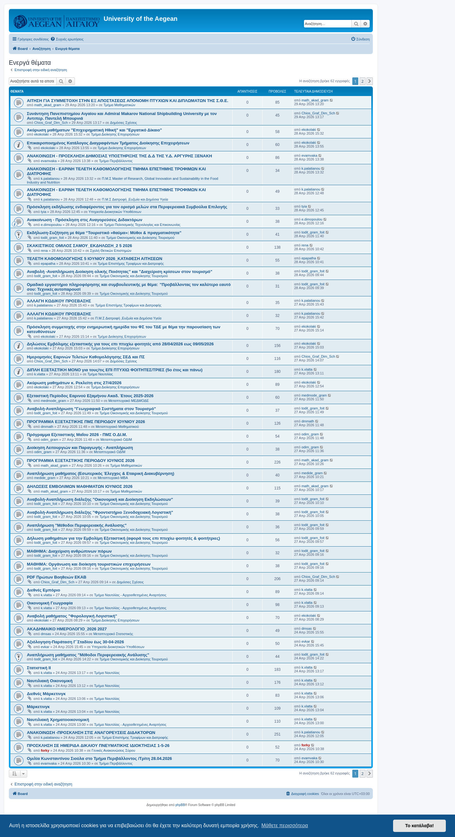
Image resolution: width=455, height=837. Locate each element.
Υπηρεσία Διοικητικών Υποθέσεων (114, 212)
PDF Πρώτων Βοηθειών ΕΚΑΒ (56, 577)
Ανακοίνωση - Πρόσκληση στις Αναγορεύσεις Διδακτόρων (84, 219)
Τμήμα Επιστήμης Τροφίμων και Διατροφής (131, 263)
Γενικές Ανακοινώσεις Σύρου (113, 750)
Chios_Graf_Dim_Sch (51, 122)
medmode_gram (53, 401)
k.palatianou (50, 178)
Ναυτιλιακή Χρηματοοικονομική (58, 719)
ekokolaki (41, 134)
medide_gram (44, 478)
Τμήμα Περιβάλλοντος (115, 161)
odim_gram (49, 439)
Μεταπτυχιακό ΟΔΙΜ (116, 439)
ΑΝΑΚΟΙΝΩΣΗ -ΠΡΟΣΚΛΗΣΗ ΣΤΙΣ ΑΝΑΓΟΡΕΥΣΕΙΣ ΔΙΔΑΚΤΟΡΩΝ (91, 732)
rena (44, 250)
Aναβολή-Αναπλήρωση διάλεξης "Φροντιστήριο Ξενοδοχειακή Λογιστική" (100, 512)
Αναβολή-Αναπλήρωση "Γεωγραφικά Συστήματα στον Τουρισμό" (91, 408)
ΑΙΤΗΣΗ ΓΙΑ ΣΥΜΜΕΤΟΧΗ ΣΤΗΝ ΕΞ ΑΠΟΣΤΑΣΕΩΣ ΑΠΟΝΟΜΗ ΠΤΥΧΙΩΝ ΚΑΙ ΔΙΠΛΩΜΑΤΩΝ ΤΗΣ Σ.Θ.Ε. (127, 100)
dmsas (46, 634)
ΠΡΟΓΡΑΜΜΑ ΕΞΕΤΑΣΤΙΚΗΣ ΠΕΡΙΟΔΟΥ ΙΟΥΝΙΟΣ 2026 (81, 460)
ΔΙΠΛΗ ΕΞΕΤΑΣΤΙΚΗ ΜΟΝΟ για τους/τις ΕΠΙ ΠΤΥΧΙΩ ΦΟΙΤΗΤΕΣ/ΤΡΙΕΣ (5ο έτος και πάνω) (115, 369)
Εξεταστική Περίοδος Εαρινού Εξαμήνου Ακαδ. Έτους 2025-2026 (90, 395)
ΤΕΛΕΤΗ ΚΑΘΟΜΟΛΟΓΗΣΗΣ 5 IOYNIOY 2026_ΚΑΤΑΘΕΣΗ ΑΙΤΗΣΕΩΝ (94, 258)
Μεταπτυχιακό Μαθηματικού (117, 426)
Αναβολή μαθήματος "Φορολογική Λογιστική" (72, 616)
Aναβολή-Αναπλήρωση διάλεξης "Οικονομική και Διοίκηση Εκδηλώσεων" (100, 499)
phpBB (180, 805)
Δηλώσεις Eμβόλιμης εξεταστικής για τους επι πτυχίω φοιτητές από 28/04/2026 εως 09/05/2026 (120, 344)
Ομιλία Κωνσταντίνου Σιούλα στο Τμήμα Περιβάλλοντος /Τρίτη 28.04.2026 (99, 758)
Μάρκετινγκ (38, 706)
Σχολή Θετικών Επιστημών (110, 250)
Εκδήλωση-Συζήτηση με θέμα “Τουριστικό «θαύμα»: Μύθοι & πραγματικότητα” (104, 232)
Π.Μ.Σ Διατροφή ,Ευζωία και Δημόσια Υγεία (135, 199)
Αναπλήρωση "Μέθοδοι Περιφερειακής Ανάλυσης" (77, 525)
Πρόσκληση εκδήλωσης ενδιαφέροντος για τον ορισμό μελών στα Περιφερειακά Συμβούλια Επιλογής (127, 206)
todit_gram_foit (52, 238)
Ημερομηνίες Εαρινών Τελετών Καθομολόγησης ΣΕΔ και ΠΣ (86, 357)
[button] (370, 81)
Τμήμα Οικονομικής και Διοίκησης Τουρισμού (140, 238)
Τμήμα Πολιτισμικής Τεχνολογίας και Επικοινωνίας (142, 225)
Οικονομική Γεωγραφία (50, 603)
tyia (43, 212)
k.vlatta (39, 374)
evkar (45, 647)
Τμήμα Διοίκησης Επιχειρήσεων (115, 134)
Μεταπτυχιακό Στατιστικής (113, 634)
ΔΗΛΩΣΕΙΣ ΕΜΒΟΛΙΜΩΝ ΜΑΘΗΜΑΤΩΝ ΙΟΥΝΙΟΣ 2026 (79, 486)
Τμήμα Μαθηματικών (120, 105)
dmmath (47, 426)
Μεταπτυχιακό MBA (113, 478)
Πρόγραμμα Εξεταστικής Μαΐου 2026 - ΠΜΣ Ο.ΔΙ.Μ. (77, 434)
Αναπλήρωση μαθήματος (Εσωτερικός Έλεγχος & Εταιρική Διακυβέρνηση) (100, 473)
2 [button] (362, 81)
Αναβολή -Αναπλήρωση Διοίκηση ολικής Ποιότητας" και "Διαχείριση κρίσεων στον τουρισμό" (119, 271)
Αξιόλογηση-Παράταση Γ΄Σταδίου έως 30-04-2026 (75, 642)
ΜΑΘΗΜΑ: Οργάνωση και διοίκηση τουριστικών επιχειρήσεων (89, 564)
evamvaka (49, 161)
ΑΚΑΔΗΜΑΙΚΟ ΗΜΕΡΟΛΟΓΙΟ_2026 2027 (67, 629)
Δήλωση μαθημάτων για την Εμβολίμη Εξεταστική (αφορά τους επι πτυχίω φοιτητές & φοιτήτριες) (123, 538)
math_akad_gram (47, 105)
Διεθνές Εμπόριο (43, 590)
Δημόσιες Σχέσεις (123, 122)
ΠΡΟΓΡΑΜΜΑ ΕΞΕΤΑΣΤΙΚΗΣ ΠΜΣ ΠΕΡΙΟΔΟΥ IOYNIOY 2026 (86, 421)
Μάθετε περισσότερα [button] (284, 825)
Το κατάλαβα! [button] (419, 825)
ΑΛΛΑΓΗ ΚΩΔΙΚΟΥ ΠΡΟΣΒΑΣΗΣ (59, 301)
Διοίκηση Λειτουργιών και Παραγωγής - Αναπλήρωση (80, 447)
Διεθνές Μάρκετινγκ (46, 693)
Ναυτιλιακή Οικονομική (49, 680)
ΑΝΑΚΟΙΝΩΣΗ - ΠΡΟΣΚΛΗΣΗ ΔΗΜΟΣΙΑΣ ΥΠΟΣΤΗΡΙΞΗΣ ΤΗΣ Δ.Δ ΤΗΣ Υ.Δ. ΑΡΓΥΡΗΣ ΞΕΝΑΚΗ (119, 156)
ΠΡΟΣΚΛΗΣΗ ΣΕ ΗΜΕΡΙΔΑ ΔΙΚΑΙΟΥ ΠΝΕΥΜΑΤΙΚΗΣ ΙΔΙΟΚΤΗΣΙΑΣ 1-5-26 (98, 745)
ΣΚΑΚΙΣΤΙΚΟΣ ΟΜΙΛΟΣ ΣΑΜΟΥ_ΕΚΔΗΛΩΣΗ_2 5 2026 (79, 245)
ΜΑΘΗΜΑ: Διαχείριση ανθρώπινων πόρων (69, 551)
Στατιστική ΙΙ (39, 667)
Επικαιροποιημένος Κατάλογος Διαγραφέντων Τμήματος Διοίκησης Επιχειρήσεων (108, 143)
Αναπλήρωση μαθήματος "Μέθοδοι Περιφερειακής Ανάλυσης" (88, 654)
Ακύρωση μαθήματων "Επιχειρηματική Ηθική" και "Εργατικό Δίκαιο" (94, 130)
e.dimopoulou (51, 225)
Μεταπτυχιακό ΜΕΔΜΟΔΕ (128, 401)
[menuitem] (66, 39)
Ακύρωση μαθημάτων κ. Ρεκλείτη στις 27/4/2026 (74, 382)
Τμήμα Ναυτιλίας (100, 374)
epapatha (48, 263)
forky (45, 750)
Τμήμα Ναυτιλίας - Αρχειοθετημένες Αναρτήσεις (130, 595)
